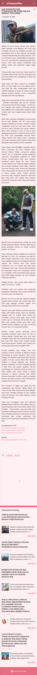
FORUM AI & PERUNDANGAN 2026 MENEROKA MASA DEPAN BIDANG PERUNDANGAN (16, 517)
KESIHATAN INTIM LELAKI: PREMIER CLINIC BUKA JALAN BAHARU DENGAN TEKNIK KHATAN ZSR (15, 573)
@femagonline (14, 3)
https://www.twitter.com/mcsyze (12, 433)
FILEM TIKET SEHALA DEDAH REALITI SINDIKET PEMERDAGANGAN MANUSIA (15, 544)
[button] (34, 9)
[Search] (34, 4)
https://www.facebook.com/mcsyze (13, 430)
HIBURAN (9, 456)
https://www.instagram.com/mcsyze (13, 428)
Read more (31, 536)
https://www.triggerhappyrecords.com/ (14, 440)
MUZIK (17, 456)
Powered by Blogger (18, 671)
